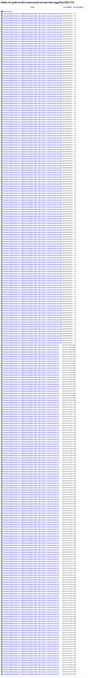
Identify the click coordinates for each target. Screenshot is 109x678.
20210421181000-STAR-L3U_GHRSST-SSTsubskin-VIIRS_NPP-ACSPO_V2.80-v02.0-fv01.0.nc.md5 (32, 264)
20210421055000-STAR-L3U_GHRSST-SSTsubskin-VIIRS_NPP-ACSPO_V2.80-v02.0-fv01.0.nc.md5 (32, 94)
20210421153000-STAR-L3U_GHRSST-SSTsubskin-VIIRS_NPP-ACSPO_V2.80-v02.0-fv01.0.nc (31, 648)
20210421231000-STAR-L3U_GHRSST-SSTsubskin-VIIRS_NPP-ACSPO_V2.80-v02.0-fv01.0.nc (31, 651)
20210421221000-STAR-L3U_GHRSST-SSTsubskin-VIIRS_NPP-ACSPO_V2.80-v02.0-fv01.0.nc (31, 382)
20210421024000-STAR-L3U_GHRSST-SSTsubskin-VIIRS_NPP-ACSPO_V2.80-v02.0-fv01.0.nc (31, 547)
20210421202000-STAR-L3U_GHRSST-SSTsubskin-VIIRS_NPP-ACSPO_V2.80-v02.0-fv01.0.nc (31, 368)
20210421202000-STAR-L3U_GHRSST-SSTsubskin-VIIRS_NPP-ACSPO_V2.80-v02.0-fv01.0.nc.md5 (32, 294)
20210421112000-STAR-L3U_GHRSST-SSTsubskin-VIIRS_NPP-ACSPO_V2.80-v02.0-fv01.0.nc (31, 460)
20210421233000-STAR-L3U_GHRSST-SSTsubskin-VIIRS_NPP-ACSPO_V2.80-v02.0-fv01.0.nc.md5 (32, 338)
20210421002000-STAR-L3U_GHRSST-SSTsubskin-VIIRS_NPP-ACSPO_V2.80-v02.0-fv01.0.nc (31, 402)
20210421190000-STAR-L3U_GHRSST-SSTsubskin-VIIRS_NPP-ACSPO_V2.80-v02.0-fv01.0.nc (31, 665)
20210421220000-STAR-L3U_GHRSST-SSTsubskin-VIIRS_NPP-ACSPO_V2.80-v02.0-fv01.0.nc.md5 (32, 317)
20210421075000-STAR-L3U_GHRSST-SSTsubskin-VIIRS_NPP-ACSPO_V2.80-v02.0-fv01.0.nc (31, 559)
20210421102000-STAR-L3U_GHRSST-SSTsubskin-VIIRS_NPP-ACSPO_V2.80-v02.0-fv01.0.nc (31, 464)
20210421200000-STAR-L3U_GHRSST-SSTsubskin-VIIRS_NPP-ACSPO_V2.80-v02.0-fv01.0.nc (31, 490)
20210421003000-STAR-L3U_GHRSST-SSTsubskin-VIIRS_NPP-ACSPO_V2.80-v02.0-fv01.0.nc (31, 614)
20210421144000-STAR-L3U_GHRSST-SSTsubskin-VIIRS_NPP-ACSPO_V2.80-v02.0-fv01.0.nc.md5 (32, 216)
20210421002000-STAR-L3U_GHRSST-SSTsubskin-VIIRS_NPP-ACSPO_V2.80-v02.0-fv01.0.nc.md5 (32, 18)
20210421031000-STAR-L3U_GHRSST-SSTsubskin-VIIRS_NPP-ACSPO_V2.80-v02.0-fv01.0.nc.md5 (32, 57)
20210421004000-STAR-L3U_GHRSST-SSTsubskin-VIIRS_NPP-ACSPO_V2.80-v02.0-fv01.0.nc (31, 508)
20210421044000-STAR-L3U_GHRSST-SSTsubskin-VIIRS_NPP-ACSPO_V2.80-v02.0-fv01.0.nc (31, 609)
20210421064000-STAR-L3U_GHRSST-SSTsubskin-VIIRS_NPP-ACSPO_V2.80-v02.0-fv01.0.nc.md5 (32, 105)
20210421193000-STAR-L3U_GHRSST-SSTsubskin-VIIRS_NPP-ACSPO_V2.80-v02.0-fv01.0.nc (31, 386)
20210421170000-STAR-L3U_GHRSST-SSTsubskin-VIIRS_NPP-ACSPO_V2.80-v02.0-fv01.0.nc (31, 414)
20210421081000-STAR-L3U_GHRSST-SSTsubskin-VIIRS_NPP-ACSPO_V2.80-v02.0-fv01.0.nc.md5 (32, 126)
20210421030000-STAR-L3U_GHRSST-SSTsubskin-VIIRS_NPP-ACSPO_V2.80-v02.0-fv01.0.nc (31, 540)
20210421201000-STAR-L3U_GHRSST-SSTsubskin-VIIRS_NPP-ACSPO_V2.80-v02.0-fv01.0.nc (31, 425)
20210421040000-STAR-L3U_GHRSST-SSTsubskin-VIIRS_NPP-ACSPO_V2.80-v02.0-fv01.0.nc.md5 (32, 69)
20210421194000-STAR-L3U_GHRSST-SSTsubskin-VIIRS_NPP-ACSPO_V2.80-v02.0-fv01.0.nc (31, 596)
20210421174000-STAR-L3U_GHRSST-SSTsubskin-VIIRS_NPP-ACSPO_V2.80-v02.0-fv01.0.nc (31, 395)
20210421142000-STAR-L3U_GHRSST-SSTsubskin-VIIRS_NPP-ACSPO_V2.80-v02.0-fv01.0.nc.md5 (32, 211)
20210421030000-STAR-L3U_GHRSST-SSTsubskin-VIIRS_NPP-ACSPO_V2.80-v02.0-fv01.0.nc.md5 (32, 55)
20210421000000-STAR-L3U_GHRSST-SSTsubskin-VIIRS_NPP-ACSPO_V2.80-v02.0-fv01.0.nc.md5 (32, 13)
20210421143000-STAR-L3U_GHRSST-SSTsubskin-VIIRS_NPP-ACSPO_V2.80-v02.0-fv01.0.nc (31, 423)
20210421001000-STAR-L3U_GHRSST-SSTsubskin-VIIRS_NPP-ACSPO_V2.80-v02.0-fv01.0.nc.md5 (32, 16)
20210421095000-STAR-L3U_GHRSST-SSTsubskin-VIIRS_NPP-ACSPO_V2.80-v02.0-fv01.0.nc (31, 499)
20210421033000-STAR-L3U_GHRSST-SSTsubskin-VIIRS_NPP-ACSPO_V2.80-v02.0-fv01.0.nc (31, 582)
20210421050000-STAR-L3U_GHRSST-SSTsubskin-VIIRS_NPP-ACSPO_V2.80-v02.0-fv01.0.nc (31, 421)
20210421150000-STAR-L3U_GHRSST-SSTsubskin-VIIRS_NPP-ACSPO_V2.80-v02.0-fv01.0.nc (31, 552)
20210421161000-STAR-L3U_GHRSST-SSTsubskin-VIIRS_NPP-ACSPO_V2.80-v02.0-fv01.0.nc (31, 434)
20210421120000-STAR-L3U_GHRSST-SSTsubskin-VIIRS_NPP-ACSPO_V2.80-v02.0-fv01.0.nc (31, 536)
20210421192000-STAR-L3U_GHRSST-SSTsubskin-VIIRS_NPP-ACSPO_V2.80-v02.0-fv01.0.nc (31, 485)
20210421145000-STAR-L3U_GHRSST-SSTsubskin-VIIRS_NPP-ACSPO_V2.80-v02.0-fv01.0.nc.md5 (32, 218)
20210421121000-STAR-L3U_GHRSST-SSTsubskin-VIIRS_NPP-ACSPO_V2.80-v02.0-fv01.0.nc (31, 579)
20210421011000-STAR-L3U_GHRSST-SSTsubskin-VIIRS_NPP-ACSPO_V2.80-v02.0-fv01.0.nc (31, 644)
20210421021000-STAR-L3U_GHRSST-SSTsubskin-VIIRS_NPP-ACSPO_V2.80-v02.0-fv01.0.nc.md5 (32, 43)
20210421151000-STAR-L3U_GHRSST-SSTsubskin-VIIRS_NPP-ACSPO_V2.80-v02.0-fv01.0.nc (31, 407)
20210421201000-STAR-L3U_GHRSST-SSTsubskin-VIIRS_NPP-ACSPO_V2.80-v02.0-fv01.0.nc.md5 (32, 292)
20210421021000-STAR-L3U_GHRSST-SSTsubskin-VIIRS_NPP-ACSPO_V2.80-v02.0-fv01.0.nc (31, 658)
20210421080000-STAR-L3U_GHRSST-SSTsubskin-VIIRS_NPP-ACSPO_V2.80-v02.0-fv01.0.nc (31, 669)
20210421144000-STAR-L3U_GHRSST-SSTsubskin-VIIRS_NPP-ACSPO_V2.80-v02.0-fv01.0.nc (31, 632)
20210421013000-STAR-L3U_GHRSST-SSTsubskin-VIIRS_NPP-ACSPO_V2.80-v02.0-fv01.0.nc (31, 497)
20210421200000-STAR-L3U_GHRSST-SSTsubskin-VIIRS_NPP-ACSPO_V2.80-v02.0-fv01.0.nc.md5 (32, 289)
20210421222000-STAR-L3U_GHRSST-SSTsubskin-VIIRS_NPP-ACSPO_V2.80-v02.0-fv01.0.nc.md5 (32, 322)
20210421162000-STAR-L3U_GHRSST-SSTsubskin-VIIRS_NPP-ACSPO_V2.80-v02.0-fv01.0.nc (31, 561)
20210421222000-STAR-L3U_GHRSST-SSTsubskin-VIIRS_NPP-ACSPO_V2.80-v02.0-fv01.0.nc (31, 531)
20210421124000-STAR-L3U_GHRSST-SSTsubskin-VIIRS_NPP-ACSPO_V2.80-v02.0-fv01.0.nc (31, 345)
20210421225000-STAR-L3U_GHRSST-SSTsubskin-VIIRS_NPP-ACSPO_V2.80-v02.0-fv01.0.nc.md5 (32, 329)
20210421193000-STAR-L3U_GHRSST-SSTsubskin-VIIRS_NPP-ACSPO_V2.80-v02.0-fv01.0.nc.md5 (32, 283)
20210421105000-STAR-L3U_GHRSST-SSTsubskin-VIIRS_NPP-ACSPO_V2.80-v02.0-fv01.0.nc (31, 533)
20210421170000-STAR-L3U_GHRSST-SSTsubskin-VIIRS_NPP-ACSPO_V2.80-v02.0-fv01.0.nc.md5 (32, 248)
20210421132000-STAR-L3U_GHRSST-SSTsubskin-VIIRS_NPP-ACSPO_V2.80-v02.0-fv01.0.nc (31, 584)
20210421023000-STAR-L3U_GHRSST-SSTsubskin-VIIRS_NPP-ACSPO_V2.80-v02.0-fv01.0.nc (31, 359)
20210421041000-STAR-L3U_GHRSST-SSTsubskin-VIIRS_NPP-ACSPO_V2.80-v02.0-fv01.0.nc (31, 379)
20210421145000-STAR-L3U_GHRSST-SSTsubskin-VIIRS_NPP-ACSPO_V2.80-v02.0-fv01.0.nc (31, 602)
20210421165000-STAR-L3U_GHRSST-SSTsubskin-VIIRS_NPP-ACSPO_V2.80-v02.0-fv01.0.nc (31, 400)
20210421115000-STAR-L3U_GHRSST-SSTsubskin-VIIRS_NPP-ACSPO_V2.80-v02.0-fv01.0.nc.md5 (32, 177)
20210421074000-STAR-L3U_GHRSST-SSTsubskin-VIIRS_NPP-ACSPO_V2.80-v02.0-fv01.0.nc (31, 428)
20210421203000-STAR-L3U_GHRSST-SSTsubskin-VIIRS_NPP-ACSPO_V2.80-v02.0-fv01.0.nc (31, 354)
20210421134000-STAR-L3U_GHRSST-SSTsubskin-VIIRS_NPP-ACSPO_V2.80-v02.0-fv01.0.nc (31, 457)
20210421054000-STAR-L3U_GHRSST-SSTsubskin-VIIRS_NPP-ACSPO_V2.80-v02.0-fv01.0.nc (31, 566)
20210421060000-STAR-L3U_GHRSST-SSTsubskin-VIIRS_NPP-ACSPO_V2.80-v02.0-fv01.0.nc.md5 (32, 96)
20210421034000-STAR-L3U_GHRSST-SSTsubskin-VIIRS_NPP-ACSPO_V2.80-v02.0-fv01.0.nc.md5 (32, 64)
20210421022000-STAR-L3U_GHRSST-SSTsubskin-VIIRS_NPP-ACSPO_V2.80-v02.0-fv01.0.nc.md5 (32, 46)
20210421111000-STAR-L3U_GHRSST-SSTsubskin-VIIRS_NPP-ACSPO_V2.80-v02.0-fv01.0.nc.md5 (32, 168)
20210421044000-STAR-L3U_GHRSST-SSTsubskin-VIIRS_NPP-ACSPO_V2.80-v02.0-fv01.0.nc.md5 (32, 78)
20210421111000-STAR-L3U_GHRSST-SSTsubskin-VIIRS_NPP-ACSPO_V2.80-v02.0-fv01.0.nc (31, 527)
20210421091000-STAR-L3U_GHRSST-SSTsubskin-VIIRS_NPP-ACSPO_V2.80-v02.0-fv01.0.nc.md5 (32, 140)
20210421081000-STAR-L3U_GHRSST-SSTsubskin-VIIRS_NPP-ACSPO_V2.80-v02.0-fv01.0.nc (31, 393)
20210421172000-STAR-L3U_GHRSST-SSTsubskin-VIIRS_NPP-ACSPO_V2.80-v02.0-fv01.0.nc (31, 660)
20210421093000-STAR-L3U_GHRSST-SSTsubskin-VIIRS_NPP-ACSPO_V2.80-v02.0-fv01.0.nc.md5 (32, 145)
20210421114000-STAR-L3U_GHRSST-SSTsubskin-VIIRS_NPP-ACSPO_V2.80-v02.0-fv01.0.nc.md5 (32, 174)
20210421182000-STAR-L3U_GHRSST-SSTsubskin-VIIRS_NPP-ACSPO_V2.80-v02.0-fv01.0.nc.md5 (32, 266)
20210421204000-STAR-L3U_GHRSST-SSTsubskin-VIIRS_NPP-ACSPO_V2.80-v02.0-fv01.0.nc (31, 662)
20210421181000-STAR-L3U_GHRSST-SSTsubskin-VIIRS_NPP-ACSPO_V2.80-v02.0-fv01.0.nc (31, 517)
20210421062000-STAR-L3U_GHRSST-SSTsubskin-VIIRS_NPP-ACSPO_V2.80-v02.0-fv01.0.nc (31, 653)
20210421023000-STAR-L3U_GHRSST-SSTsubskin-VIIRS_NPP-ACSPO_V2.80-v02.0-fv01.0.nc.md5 (32, 48)
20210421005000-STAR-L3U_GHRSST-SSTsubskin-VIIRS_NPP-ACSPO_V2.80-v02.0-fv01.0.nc (31, 365)
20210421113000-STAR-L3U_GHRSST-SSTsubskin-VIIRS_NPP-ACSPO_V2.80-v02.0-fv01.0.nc (31, 453)
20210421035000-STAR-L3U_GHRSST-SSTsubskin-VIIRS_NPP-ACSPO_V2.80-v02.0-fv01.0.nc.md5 (32, 66)
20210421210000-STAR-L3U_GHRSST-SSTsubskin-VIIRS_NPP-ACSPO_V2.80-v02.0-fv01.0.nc (31, 524)
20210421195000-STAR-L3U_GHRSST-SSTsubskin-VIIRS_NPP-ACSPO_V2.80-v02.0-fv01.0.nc (31, 630)
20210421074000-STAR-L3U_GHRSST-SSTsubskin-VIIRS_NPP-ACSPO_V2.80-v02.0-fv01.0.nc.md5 (32, 119)
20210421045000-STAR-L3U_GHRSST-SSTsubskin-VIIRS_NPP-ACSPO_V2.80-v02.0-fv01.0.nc (31, 481)
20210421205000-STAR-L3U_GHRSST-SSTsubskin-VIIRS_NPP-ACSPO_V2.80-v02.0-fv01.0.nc (31, 621)
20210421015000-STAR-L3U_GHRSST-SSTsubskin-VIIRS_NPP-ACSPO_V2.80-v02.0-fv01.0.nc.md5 (32, 39)
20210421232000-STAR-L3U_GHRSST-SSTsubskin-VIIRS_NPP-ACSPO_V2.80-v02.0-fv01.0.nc (31, 625)
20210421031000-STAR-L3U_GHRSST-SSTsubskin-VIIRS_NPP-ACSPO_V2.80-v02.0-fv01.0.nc (31, 586)
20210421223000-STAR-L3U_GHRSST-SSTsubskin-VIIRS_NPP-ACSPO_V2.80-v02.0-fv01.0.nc (31, 550)
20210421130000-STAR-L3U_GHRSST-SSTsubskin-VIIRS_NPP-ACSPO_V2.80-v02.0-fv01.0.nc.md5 (32, 193)
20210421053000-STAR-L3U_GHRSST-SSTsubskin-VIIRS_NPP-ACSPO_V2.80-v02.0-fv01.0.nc (31, 416)
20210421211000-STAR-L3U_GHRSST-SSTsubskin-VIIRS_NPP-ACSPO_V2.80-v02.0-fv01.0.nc (31, 370)
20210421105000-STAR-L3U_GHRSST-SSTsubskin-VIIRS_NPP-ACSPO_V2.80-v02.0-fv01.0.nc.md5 (32, 163)
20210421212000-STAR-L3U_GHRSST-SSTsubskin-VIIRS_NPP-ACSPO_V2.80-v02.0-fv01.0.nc (31, 570)
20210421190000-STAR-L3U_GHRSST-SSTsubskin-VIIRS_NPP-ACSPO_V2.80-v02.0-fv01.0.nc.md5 (32, 276)
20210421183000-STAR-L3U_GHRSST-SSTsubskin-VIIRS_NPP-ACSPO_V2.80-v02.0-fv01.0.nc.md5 (32, 269)
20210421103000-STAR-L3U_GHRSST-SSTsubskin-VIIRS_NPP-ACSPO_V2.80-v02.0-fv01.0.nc (31, 612)
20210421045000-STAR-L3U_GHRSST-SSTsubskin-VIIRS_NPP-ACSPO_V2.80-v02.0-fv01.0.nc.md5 (32, 80)
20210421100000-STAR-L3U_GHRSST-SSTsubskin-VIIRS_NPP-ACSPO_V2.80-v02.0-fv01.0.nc (31, 510)
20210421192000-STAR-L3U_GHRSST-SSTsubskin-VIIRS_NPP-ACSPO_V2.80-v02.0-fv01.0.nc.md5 (32, 280)
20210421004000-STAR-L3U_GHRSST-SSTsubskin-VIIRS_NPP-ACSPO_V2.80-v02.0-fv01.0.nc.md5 (32, 23)
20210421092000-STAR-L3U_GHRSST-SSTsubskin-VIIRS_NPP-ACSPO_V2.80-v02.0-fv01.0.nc (31, 384)
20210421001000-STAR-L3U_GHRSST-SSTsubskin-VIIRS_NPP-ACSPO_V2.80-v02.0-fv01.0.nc (31, 538)
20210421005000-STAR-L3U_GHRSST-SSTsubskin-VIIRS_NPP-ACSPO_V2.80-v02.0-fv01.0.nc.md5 (32, 25)
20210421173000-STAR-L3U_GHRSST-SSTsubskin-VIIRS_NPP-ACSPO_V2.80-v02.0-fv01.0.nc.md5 (32, 255)
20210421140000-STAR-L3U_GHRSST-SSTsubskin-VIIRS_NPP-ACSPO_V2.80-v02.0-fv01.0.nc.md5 (32, 207)
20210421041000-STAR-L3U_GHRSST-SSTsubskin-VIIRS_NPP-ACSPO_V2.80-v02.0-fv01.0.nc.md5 (32, 71)
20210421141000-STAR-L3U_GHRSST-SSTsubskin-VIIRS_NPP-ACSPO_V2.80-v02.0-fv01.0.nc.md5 (32, 209)
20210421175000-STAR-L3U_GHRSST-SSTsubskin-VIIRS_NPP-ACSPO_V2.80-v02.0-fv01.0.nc (31, 430)
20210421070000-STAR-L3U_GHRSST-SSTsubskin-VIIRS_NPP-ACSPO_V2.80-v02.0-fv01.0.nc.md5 (32, 110)
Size (74, 7)
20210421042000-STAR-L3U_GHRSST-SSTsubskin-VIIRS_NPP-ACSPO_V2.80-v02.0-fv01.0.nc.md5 (32, 73)
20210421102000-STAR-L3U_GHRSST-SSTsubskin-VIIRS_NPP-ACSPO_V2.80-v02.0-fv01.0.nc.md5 (32, 156)
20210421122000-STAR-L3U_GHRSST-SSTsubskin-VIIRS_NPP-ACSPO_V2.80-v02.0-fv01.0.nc (31, 646)
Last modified (67, 7)
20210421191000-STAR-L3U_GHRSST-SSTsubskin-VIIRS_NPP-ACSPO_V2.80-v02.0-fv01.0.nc (31, 619)
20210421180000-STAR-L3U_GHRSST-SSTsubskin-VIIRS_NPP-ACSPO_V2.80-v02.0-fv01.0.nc (31, 554)
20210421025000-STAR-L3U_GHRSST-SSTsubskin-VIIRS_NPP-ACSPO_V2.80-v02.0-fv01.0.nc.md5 (32, 52)
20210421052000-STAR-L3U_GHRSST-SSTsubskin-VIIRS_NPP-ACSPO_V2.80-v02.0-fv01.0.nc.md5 (32, 87)
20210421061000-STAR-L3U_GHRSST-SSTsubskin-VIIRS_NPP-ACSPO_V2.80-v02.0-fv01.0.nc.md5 (32, 98)
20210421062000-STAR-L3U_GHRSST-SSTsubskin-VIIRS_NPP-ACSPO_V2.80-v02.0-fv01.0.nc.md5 (32, 101)
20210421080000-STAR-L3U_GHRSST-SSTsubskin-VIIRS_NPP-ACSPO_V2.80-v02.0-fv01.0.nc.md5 (32, 124)
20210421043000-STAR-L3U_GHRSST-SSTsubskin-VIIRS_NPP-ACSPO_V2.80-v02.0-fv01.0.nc (31, 501)
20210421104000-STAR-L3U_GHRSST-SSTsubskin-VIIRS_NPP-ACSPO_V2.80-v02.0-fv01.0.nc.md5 (32, 161)
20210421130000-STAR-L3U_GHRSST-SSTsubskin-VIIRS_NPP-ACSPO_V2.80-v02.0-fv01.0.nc (31, 635)
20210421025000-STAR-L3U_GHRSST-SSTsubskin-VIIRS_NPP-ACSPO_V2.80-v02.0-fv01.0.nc (31, 642)
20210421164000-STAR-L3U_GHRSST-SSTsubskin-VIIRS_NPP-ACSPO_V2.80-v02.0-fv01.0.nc (31, 575)
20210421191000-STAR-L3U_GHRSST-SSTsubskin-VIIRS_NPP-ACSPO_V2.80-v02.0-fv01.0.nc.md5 (32, 278)
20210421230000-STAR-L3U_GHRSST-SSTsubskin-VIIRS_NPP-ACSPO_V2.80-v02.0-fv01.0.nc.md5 (32, 331)
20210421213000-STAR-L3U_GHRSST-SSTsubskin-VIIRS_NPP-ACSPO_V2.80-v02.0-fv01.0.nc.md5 (32, 310)
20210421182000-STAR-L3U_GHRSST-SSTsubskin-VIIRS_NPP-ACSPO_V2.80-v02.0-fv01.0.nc (31, 522)
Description (79, 7)
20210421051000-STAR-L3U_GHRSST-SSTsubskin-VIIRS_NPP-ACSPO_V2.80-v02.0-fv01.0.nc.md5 (32, 85)
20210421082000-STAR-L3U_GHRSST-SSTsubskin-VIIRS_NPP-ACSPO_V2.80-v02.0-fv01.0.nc (31, 451)
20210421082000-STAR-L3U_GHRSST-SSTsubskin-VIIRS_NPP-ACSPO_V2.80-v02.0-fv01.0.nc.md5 (32, 128)
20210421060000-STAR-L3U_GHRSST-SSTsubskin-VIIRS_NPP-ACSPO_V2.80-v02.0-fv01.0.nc (31, 437)
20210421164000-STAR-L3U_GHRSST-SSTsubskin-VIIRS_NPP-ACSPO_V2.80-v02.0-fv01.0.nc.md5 (32, 243)
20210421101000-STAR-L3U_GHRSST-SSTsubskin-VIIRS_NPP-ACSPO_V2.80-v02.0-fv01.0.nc (31, 375)
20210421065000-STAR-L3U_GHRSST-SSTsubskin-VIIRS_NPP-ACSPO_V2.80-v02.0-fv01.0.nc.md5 (32, 108)
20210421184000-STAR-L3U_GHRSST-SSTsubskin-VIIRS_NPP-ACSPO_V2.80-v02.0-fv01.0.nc (31, 352)
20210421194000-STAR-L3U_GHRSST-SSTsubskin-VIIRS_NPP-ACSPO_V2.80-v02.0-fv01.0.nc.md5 (32, 285)
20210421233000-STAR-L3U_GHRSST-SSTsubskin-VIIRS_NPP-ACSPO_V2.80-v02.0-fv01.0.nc (31, 504)
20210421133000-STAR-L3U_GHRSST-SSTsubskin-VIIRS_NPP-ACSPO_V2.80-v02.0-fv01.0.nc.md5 (32, 200)
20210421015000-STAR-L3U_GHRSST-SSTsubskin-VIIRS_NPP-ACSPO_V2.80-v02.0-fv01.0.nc (31, 577)
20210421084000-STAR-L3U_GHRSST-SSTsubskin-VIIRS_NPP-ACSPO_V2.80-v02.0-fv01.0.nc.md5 (32, 133)
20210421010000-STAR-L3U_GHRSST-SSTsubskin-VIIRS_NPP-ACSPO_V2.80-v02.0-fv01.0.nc (31, 513)
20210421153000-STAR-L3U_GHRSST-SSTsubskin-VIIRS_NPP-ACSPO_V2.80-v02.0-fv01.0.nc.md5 (32, 227)
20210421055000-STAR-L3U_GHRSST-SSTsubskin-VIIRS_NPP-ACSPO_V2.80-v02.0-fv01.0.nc (31, 398)
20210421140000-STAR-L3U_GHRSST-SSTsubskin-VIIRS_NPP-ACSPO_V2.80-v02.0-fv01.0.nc (31, 637)
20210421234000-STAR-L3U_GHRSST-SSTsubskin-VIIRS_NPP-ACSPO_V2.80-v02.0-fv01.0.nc (31, 418)
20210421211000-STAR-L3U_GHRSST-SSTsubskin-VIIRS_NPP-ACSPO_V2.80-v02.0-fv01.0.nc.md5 (32, 306)
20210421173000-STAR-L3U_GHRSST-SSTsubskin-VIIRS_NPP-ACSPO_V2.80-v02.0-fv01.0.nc (31, 474)
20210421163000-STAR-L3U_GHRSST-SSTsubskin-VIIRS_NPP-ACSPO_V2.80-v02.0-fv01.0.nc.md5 (32, 241)
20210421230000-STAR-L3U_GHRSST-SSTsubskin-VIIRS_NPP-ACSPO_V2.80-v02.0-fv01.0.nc (31, 563)
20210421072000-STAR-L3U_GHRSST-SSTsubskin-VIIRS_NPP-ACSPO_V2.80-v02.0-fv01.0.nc (31, 607)
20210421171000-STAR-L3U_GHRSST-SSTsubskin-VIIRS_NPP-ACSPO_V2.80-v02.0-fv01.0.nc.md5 (32, 250)
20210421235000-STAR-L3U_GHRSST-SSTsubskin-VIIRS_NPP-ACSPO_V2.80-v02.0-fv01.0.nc (31, 487)
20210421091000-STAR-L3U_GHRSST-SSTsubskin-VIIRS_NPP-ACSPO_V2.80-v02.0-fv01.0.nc (31, 462)
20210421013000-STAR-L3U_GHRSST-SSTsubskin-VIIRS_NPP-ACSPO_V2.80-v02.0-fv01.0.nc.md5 (32, 34)
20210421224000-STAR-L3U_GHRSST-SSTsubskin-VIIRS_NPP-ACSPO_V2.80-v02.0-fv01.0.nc (31, 492)
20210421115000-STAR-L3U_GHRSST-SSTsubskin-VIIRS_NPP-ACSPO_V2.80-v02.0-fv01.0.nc (31, 377)
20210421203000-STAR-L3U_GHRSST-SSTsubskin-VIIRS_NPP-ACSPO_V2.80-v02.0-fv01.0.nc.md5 (32, 296)
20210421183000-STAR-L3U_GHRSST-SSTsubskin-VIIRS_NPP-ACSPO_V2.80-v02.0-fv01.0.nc (31, 372)
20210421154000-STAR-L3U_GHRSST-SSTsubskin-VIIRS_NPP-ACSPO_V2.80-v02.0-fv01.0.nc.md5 (32, 230)
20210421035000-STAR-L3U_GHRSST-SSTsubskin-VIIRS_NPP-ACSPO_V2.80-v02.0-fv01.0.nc (31, 469)
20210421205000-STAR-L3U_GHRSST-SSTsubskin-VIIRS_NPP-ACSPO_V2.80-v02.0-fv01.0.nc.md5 (32, 301)
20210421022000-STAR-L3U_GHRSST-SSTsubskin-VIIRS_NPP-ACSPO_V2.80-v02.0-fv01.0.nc (31, 556)
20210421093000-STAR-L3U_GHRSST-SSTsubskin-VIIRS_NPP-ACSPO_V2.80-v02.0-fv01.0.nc (31, 593)
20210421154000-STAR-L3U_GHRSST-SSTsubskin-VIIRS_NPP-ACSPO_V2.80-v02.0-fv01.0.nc (31, 520)
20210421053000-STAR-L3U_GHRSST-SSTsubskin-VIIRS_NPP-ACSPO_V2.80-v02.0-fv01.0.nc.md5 (32, 89)
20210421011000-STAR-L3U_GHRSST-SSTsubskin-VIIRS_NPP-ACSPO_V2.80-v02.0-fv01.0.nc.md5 (32, 29)
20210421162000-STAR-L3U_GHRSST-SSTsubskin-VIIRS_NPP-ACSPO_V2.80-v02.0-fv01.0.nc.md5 (32, 239)
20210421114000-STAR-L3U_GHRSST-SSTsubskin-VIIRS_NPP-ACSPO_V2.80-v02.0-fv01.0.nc (31, 573)
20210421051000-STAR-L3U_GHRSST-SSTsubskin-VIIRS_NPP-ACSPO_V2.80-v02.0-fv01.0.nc (31, 467)
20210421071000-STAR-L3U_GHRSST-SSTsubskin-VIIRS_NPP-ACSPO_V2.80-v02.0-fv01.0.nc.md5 (32, 112)
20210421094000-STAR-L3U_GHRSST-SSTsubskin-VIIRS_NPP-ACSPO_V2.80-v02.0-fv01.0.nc (31, 623)
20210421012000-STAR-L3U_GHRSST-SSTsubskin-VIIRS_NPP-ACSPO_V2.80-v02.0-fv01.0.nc (31, 483)
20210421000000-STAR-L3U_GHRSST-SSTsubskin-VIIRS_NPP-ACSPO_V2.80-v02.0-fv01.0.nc (31, 455)
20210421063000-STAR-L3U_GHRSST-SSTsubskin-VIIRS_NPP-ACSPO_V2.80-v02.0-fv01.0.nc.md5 (32, 103)
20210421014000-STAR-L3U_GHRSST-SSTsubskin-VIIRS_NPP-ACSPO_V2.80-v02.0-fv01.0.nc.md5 (32, 36)
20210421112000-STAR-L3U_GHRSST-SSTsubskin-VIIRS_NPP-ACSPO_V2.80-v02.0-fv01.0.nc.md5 (32, 170)
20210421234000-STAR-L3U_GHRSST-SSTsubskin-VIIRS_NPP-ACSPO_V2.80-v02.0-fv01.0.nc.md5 (32, 340)
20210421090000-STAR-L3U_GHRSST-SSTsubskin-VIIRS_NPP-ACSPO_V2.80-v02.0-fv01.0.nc (31, 674)
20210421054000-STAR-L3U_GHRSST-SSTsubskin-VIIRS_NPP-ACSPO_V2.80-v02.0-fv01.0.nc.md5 (32, 92)
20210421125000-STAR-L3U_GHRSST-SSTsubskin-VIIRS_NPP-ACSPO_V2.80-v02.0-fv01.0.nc (31, 476)
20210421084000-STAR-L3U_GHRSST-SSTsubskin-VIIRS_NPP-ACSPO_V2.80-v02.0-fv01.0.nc (31, 444)
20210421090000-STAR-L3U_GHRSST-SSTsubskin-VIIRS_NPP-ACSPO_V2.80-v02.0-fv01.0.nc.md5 (32, 138)
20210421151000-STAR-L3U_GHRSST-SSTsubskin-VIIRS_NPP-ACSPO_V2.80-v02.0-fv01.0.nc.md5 (32, 223)
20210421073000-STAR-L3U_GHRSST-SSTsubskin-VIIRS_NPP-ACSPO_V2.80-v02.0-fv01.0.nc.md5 (32, 117)
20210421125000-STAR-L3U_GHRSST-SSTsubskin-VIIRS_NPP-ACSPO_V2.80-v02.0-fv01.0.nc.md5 (32, 191)
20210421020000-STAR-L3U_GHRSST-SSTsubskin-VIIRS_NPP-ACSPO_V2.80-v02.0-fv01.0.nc (31, 506)
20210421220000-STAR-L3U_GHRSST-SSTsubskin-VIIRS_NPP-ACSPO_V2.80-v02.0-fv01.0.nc (31, 409)
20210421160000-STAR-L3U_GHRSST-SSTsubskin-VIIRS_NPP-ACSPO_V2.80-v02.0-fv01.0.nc (31, 356)
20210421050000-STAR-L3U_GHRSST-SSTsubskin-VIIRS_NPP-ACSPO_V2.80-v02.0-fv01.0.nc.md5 (32, 82)
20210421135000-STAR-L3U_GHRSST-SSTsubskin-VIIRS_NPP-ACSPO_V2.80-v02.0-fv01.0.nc (31, 545)
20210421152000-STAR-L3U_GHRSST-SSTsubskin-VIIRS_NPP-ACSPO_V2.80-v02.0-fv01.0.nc (31, 471)
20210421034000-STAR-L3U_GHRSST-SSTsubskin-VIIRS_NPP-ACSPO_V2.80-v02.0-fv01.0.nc (31, 628)
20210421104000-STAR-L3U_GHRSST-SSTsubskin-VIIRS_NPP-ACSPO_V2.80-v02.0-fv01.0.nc (31, 672)
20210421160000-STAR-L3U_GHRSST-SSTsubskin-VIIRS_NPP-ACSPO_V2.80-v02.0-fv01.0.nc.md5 (32, 234)
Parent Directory (7, 11)
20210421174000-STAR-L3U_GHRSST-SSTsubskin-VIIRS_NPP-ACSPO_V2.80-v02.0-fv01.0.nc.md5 (32, 257)
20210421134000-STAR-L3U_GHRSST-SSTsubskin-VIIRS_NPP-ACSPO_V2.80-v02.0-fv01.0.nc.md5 (32, 202)
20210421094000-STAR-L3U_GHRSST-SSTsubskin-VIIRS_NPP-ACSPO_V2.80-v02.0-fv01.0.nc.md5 (32, 147)
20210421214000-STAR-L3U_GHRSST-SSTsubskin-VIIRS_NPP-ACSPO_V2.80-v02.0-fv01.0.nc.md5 (32, 313)
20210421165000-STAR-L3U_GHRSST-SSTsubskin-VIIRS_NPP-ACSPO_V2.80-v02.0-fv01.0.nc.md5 (32, 246)
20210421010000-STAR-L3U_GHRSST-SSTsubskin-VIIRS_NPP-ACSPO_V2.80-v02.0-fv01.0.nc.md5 (32, 27)
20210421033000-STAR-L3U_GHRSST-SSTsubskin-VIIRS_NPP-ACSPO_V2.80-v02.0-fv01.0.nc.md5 (32, 62)
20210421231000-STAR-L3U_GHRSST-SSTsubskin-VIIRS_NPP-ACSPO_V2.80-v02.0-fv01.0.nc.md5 (32, 333)
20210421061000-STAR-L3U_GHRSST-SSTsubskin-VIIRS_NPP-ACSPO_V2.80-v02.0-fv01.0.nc (31, 543)
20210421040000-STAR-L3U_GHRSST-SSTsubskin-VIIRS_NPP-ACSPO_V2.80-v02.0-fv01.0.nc (31, 639)
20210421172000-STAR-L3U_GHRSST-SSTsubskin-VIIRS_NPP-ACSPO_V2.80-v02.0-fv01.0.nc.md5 (32, 253)
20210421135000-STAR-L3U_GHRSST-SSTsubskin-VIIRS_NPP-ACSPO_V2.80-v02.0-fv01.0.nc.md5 (32, 204)
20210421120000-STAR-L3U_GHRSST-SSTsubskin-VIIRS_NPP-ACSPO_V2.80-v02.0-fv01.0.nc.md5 (32, 179)
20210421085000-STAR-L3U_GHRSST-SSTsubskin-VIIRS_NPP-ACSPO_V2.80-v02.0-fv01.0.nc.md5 (32, 135)
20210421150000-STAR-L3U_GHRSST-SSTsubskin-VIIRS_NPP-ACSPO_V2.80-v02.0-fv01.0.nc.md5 (32, 220)
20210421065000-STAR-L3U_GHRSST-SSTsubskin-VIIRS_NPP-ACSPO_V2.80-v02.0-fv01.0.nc (31, 411)
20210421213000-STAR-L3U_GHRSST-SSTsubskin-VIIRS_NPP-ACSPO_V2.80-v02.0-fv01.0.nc (31, 667)
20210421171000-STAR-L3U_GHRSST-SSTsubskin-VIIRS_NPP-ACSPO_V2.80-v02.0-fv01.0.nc (31, 591)
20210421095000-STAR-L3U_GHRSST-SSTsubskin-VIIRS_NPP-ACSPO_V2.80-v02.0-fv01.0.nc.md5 (32, 149)
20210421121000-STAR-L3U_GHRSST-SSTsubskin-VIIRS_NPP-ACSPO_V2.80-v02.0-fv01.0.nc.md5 (32, 181)
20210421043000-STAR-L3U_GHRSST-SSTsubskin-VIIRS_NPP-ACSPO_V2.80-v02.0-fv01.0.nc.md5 (32, 75)
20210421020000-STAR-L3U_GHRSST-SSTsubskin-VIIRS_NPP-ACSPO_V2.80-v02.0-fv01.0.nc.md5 (32, 41)
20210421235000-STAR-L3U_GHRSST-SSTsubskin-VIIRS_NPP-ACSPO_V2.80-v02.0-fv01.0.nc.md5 (32, 342)
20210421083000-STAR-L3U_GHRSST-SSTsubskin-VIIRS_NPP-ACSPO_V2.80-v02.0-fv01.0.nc (31, 388)
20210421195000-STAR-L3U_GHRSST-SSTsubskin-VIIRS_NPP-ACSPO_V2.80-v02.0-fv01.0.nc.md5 (32, 287)
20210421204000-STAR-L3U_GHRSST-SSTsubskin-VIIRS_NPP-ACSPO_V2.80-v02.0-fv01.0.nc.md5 (32, 299)
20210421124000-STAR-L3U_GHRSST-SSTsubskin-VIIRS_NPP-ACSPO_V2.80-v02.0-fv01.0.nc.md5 (32, 188)
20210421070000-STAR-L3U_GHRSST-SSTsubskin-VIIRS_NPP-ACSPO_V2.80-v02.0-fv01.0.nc (31, 568)
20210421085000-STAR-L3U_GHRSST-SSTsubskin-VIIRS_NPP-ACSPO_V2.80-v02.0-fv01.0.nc (31, 616)
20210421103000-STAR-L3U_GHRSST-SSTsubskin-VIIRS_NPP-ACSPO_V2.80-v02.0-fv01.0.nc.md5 (32, 158)
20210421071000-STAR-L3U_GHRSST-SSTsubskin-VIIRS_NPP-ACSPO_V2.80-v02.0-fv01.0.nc (31, 600)
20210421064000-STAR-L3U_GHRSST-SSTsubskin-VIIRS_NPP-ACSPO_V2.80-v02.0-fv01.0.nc (31, 441)
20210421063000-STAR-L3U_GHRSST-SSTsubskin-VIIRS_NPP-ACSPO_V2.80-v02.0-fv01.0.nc (31, 363)
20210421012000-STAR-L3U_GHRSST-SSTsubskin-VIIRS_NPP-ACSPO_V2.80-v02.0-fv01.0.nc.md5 (32, 32)
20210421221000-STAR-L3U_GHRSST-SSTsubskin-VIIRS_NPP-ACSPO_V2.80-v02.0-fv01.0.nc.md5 (32, 319)
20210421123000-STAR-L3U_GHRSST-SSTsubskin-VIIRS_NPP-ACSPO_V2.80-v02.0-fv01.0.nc (31, 598)
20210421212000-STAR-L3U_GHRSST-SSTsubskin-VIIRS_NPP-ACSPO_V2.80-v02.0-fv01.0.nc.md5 (32, 308)
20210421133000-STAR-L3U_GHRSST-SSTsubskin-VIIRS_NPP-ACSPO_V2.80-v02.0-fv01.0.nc (31, 405)
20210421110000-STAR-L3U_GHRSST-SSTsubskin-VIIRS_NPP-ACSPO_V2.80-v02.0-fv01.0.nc (31, 361)
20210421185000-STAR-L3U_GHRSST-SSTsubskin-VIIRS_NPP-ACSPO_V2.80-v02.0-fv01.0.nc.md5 (32, 273)
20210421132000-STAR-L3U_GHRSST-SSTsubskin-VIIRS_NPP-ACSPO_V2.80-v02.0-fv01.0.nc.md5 (32, 197)
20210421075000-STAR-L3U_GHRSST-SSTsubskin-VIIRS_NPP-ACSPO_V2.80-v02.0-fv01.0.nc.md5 (32, 122)
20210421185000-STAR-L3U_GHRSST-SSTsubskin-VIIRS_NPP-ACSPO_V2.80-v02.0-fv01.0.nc (31, 391)
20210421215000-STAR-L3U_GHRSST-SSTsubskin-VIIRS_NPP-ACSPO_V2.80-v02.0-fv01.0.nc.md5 (32, 315)
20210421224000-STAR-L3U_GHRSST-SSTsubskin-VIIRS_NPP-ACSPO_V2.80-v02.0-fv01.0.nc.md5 (32, 326)
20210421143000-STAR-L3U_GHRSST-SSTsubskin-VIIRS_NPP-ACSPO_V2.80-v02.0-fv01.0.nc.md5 (32, 214)
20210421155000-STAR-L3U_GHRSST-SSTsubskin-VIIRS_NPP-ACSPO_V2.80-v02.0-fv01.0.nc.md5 (32, 232)
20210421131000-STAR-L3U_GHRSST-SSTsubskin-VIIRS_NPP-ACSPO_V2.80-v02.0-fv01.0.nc (31, 448)
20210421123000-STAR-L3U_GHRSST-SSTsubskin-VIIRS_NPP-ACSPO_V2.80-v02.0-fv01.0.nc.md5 (32, 186)
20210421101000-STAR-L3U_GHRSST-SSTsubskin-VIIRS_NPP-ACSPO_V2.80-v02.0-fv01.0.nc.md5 (32, 154)
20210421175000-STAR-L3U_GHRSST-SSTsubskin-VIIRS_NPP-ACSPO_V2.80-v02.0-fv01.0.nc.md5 (32, 260)
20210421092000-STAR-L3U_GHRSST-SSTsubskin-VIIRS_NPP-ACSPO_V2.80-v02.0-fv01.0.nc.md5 (32, 142)
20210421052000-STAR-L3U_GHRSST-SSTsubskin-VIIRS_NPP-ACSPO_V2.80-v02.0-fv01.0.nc (31, 655)
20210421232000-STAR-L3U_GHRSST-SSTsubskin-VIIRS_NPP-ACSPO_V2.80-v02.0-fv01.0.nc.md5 (32, 336)
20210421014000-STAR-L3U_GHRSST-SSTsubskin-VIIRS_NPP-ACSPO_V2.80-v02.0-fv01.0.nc (31, 446)
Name (32, 7)
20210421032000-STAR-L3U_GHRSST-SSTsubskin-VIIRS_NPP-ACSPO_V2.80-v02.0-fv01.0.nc (31, 439)
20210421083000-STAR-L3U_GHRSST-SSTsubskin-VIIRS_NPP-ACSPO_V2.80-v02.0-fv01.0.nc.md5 (32, 131)
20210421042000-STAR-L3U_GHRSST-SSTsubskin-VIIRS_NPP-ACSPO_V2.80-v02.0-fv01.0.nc (31, 494)
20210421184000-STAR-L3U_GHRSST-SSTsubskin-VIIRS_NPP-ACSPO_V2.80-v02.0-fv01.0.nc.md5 (32, 271)
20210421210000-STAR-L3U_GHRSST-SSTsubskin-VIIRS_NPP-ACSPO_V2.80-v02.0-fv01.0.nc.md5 (32, 303)
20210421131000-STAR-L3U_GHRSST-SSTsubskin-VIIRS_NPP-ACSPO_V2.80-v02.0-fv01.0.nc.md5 (32, 195)
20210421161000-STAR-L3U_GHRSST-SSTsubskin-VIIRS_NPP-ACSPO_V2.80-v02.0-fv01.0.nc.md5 (32, 237)
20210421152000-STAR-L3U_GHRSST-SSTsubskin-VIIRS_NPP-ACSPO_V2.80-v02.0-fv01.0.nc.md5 (32, 225)
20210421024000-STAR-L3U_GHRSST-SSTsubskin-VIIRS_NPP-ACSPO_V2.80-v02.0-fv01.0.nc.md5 (32, 50)
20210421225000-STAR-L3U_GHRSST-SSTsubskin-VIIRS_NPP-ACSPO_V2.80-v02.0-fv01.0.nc (31, 349)
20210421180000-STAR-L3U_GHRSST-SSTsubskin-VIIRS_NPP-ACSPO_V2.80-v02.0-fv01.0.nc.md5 (32, 262)
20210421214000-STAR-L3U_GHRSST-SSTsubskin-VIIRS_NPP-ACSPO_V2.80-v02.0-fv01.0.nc (31, 529)
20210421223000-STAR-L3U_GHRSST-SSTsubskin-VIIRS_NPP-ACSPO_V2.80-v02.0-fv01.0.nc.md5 (32, 324)
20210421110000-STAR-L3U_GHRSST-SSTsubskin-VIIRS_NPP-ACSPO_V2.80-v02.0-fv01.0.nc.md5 (32, 165)
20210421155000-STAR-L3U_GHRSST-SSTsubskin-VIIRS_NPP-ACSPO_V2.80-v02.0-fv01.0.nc (31, 515)
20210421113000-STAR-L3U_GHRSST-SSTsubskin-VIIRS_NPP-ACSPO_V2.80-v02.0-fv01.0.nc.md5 (32, 172)
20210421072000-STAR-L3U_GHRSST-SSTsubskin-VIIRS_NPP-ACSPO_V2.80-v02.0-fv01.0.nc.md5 (32, 115)
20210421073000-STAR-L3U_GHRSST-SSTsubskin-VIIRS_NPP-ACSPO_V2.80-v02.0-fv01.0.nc (31, 432)
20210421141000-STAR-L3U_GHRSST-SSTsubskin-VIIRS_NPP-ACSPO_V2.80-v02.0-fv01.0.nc (31, 605)
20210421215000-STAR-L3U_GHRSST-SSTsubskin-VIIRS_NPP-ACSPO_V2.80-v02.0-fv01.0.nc (31, 478)
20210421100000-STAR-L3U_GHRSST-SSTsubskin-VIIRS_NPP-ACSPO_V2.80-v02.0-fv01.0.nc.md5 (32, 151)
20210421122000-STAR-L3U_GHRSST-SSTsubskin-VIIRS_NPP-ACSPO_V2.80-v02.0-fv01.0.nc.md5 (32, 184)
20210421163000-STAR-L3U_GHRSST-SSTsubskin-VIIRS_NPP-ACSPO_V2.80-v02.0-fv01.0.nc (31, 589)
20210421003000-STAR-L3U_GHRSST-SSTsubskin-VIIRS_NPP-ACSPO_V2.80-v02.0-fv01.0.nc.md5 (32, 20)
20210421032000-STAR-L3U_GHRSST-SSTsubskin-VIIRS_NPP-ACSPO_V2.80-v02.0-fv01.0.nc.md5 (32, 59)
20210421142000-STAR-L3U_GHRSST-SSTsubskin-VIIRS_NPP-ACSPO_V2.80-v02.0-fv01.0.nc (31, 347)
